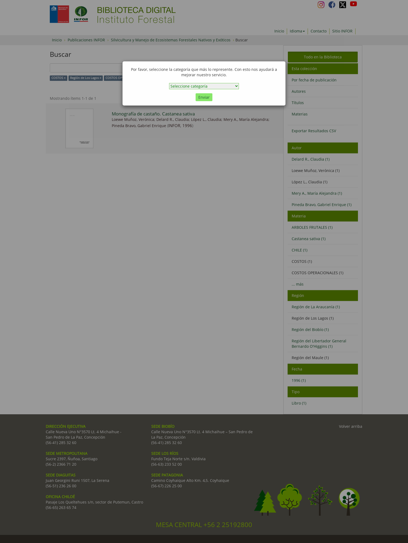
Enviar (204, 97)
